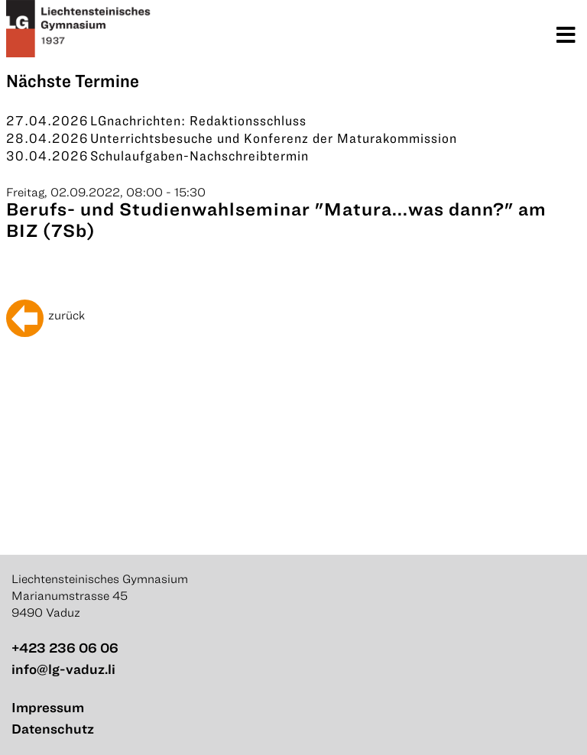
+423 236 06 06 (64, 648)
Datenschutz (52, 729)
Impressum (47, 707)
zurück (66, 315)
